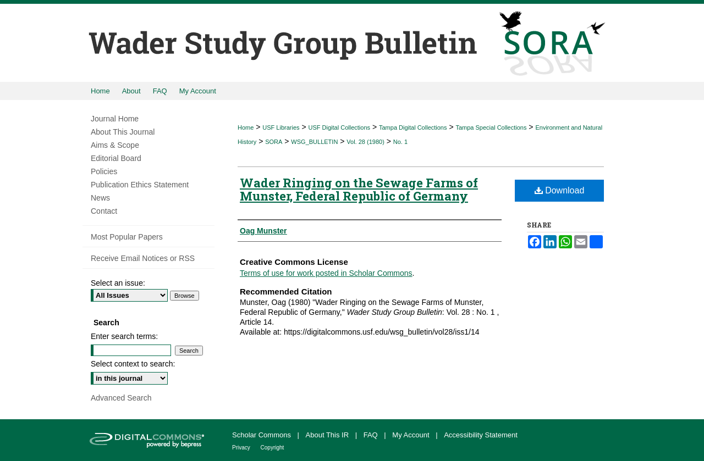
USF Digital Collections (339, 127)
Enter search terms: (124, 336)
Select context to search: (133, 363)
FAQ (372, 435)
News (100, 197)
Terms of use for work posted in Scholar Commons (326, 273)
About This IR (328, 435)
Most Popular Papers (127, 236)
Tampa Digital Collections (413, 127)
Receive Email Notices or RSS (143, 258)
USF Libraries (280, 127)
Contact (104, 211)
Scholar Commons (262, 435)
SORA (273, 141)
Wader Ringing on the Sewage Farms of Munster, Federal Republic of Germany (359, 189)
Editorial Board (116, 158)
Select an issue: (118, 283)
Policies (104, 171)
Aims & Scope (115, 145)
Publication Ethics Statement (140, 184)
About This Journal (123, 131)
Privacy (242, 448)
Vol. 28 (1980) (365, 141)
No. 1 (400, 141)
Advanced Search (121, 397)
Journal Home (115, 118)
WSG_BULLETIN (314, 141)
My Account (411, 435)
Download (560, 190)
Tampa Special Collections (490, 127)
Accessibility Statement (481, 435)
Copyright (272, 448)
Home (246, 127)
